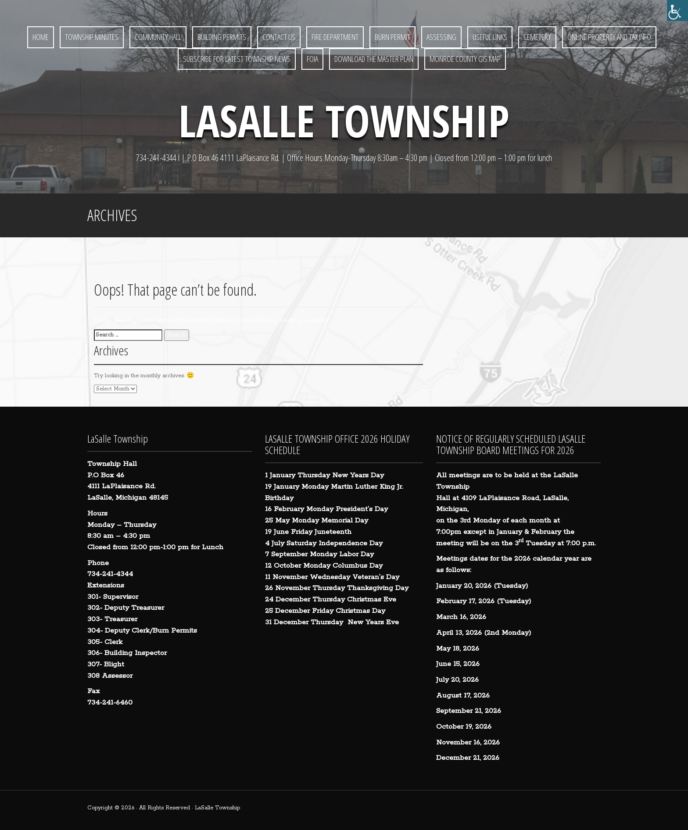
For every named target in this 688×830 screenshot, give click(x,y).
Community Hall (158, 37)
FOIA (312, 59)
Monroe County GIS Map (465, 59)
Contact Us (278, 37)
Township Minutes (91, 37)
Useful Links (490, 37)
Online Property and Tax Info (609, 37)
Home (40, 37)
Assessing (441, 37)
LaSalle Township (344, 120)
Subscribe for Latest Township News (236, 59)
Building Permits (221, 37)
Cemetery (537, 37)
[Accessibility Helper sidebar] (677, 10)
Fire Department (335, 37)
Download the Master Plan (373, 59)
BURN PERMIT (392, 37)
